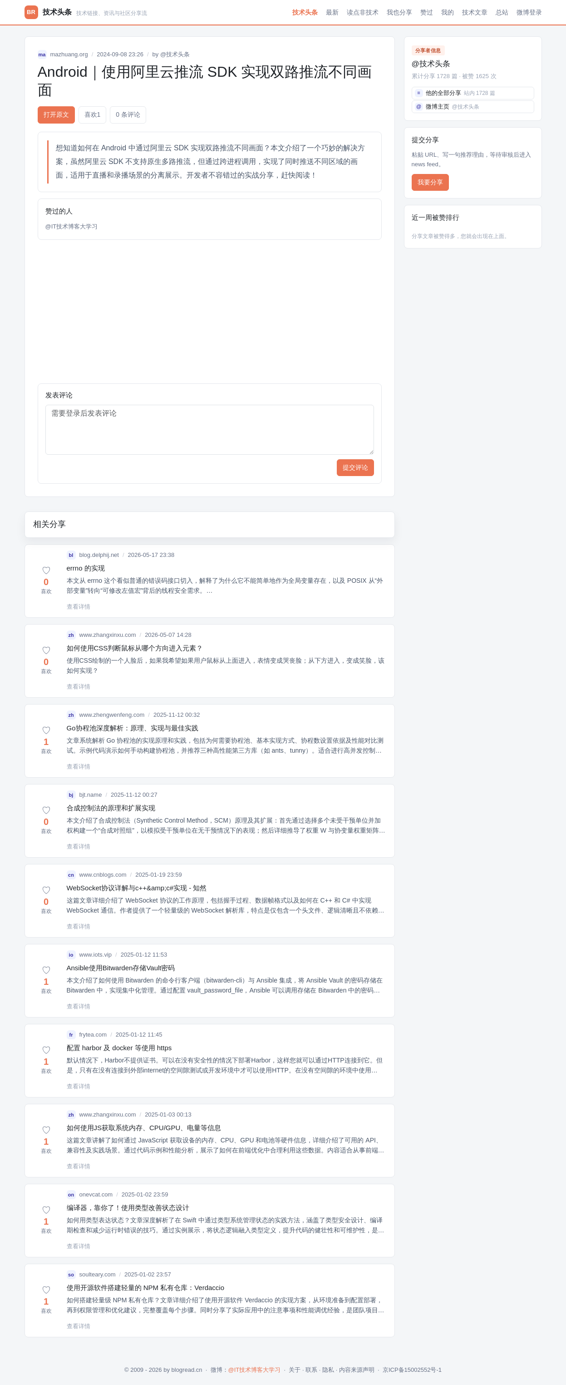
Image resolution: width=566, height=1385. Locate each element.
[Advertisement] (210, 311)
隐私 (328, 1369)
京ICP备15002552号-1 (412, 1369)
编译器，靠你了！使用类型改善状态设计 (128, 1207)
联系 (311, 1369)
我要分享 (430, 182)
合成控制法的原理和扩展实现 (111, 808)
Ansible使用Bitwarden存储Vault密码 (121, 968)
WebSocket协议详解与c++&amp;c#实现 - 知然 (137, 888)
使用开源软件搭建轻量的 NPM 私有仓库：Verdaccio (146, 1287)
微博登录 (529, 12)
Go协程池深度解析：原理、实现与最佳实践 (132, 728)
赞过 (426, 12)
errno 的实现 (86, 568)
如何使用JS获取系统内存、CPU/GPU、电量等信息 (144, 1128)
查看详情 (78, 606)
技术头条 (305, 12)
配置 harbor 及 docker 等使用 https (119, 1048)
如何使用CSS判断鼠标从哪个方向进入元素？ (135, 648)
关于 (294, 1369)
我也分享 (399, 12)
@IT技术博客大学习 (71, 226)
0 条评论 (128, 114)
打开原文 (56, 114)
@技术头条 (175, 54)
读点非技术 (363, 12)
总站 (502, 12)
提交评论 (355, 467)
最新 (332, 12)
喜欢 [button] (92, 114)
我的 (447, 12)
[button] (46, 581)
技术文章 (474, 12)
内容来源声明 (356, 1369)
